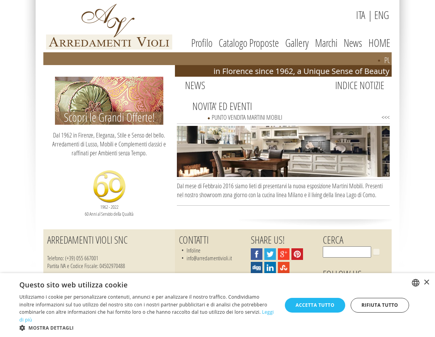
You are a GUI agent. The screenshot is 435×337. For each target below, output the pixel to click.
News (353, 43)
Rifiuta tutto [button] (379, 305)
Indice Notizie (359, 85)
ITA (360, 15)
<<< (386, 117)
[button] (146, 327)
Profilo (201, 43)
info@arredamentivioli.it (209, 258)
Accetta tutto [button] (315, 305)
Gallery (297, 43)
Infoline (193, 250)
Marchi (326, 43)
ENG (381, 15)
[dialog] (217, 305)
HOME (379, 43)
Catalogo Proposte (249, 43)
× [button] (426, 282)
